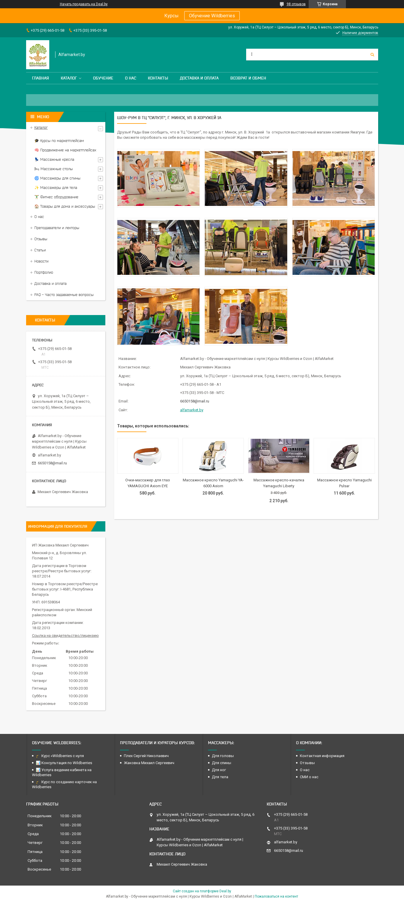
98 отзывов (296, 4)
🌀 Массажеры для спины (57, 178)
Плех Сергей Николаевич (147, 756)
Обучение (103, 78)
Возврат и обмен (248, 78)
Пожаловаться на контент (276, 896)
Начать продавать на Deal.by (84, 4)
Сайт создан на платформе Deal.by (202, 891)
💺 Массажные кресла (54, 159)
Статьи (40, 250)
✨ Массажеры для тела (55, 187)
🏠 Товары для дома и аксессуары (64, 206)
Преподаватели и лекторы (56, 228)
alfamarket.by (191, 410)
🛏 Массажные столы (53, 169)
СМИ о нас (309, 777)
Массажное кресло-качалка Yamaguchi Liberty (278, 483)
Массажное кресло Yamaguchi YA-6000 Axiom (213, 483)
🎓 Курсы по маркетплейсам (59, 140)
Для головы (223, 756)
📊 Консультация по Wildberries (64, 763)
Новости (41, 261)
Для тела (220, 777)
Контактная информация (322, 756)
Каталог (69, 78)
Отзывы (40, 239)
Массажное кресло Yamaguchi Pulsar (344, 483)
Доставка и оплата (199, 78)
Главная (40, 78)
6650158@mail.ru (194, 401)
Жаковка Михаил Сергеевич (149, 763)
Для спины (221, 763)
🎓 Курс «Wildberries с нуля (60, 756)
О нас (130, 78)
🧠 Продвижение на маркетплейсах (65, 150)
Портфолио (43, 272)
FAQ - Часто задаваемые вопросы (64, 294)
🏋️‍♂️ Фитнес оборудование (56, 197)
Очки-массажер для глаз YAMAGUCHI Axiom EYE (147, 483)
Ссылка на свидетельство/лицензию (65, 635)
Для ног (219, 770)
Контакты (158, 78)
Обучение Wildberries (212, 15)
